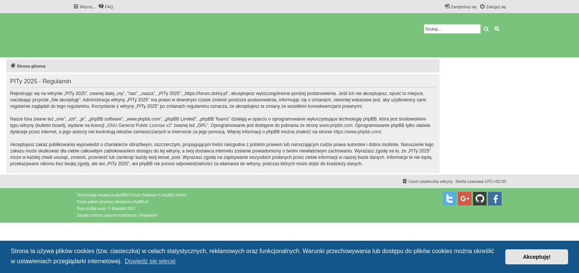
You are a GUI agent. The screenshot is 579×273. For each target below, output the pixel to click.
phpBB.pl (140, 202)
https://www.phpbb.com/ (357, 131)
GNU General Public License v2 (139, 125)
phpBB (120, 195)
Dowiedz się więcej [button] (150, 261)
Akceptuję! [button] (537, 257)
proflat (91, 209)
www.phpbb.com (335, 125)
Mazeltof (119, 209)
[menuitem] (105, 6)
